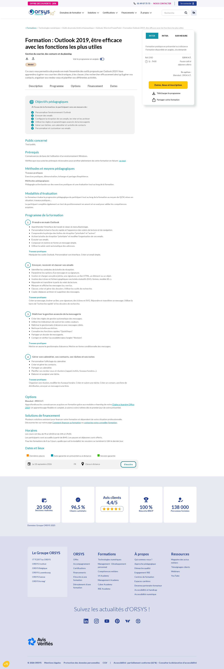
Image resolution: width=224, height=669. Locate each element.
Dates (113, 86)
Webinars (175, 571)
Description (36, 86)
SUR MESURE (181, 35)
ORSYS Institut (39, 564)
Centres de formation (144, 577)
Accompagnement (81, 564)
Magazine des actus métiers (180, 561)
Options (76, 86)
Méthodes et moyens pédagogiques (50, 168)
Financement (95, 86)
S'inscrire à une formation (80, 578)
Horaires (31, 430)
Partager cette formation (166, 100)
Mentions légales (52, 662)
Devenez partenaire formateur (148, 585)
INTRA (165, 35)
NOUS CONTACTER (162, 3)
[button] (6, 664)
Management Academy (108, 580)
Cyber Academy (105, 584)
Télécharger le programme (166, 93)
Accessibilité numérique (145, 594)
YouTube (175, 575)
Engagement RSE (142, 572)
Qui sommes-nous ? (143, 559)
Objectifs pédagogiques (51, 101)
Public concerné (36, 140)
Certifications (79, 568)
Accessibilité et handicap (146, 590)
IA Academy (103, 575)
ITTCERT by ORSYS (41, 559)
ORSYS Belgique (39, 568)
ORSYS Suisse (38, 577)
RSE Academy (104, 588)
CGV (105, 662)
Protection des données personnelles (82, 662)
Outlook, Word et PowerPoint (108, 28)
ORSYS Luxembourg (41, 572)
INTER (152, 35)
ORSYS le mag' (38, 581)
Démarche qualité (142, 568)
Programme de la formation (44, 215)
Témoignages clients (180, 567)
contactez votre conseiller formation (100, 422)
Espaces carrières (142, 581)
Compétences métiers (108, 571)
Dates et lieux (34, 448)
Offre (75, 559)
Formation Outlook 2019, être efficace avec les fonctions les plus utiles (153, 28)
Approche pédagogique (145, 564)
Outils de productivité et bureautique (78, 28)
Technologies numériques (49, 28)
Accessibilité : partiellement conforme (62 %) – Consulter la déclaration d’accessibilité (155, 662)
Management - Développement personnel (112, 565)
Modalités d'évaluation (41, 193)
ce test (122, 160)
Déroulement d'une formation (82, 586)
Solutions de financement (42, 415)
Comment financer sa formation (66, 422)
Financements (79, 572)
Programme (57, 86)
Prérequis (32, 152)
